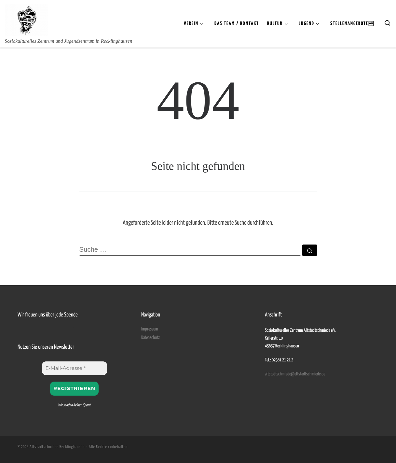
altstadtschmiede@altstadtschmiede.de (295, 374)
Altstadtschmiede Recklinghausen (57, 447)
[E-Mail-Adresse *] (74, 368)
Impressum (149, 329)
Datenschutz (150, 337)
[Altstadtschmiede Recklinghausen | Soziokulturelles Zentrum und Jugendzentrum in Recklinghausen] (26, 18)
